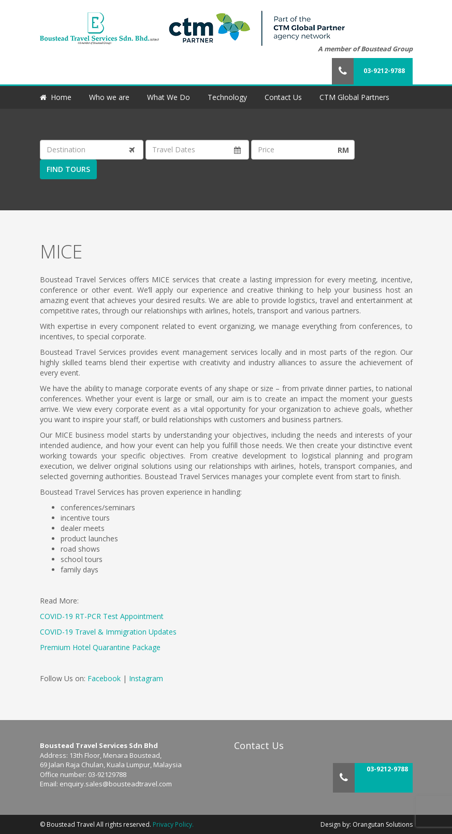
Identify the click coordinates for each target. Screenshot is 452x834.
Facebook (104, 678)
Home (61, 97)
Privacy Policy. (173, 824)
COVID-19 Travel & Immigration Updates (108, 632)
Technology (227, 97)
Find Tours (68, 169)
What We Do (168, 97)
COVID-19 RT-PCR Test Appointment (102, 616)
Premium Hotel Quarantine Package (100, 647)
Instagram (146, 678)
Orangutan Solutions (383, 824)
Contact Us (283, 97)
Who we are (109, 97)
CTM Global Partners (354, 97)
